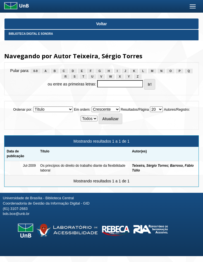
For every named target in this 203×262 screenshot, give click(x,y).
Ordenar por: (22, 110)
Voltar (101, 24)
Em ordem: (82, 110)
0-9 (35, 71)
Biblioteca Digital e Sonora (31, 33)
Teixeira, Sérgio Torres (150, 166)
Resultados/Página (135, 110)
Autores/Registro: (177, 110)
